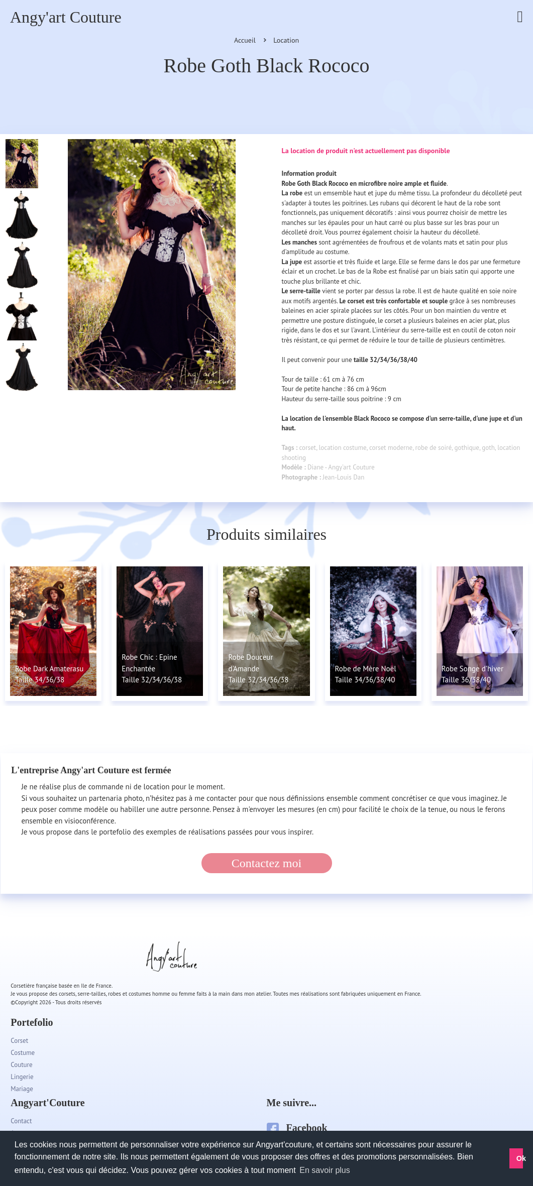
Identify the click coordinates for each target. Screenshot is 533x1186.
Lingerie (22, 1077)
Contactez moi (266, 863)
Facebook (297, 1127)
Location (286, 40)
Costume (23, 1052)
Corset (19, 1040)
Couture (21, 1064)
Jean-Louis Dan (343, 477)
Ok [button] (519, 1158)
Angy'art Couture (66, 17)
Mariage (22, 1089)
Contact (21, 1121)
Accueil (245, 40)
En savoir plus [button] (324, 1170)
